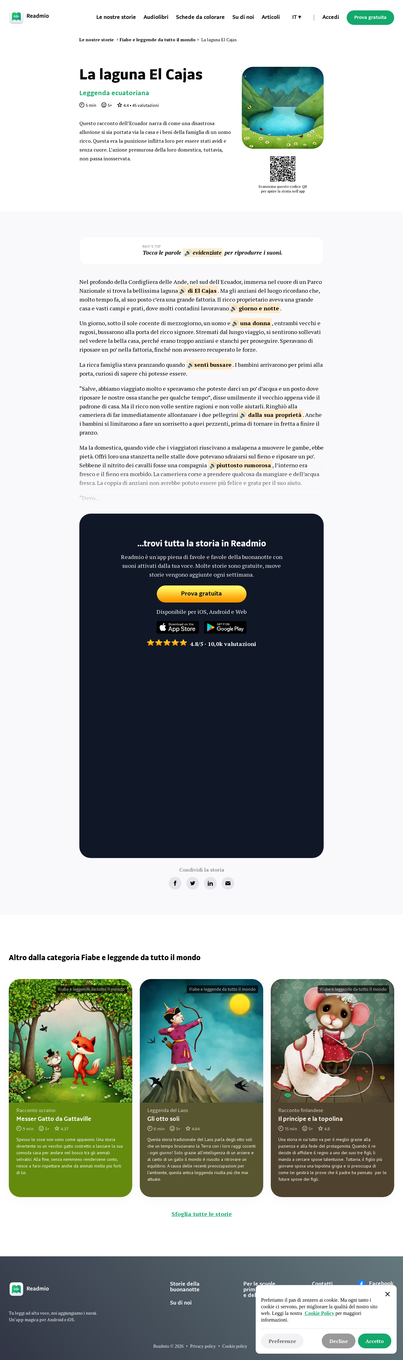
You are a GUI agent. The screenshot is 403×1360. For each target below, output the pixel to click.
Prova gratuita (370, 17)
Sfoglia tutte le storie (202, 1214)
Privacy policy (203, 1346)
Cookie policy (234, 1346)
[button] (296, 18)
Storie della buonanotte (185, 1287)
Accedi (330, 17)
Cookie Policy (319, 1313)
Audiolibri (156, 17)
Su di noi (181, 1303)
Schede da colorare (200, 17)
